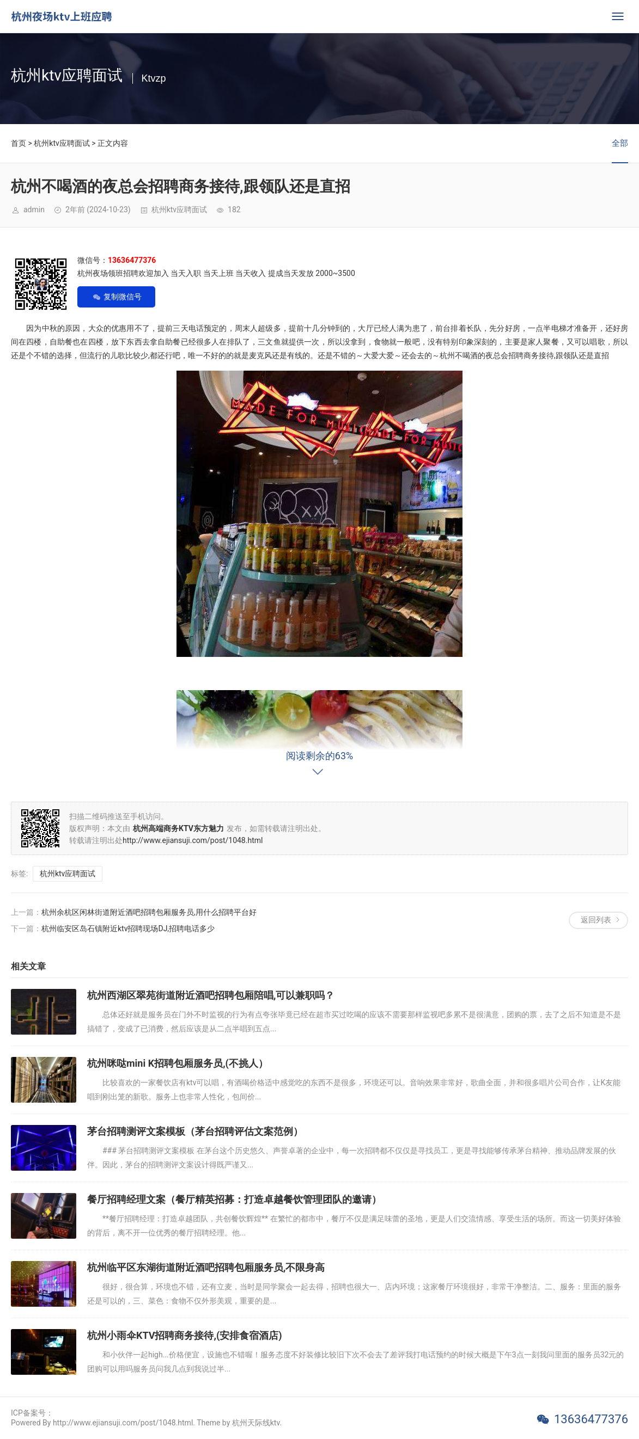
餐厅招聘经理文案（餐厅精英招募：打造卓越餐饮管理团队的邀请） (234, 1199)
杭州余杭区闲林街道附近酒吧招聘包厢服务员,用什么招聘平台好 (149, 912)
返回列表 (596, 919)
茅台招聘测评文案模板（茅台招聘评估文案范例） (195, 1131)
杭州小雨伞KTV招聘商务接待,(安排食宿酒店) (184, 1335)
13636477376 (591, 1419)
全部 (620, 143)
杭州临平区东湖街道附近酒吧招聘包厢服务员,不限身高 (206, 1267)
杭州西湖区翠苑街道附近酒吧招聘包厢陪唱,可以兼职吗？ (210, 995)
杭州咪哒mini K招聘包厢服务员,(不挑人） (177, 1063)
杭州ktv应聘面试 (61, 143)
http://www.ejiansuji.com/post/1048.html (193, 840)
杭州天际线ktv (256, 1422)
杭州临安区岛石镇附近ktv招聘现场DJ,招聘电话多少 (128, 928)
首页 (18, 143)
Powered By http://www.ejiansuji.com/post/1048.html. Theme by (121, 1422)
